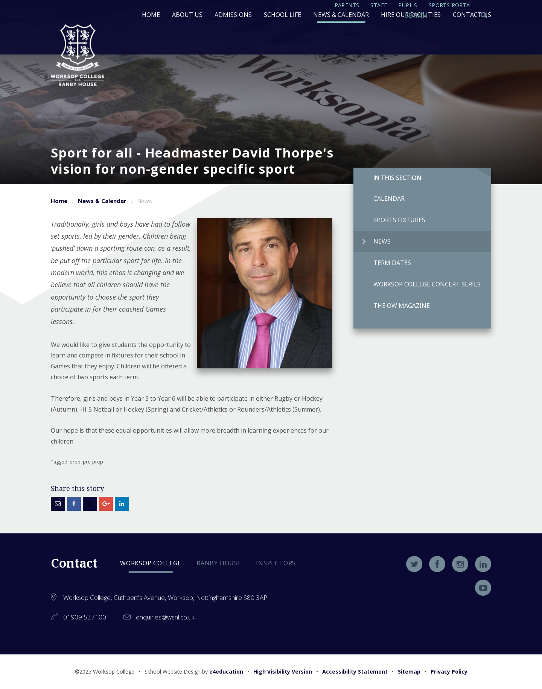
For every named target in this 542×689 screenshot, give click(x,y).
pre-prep (93, 461)
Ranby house (219, 563)
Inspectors (276, 563)
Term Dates (382, 262)
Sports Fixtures (389, 219)
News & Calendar (102, 200)
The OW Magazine (391, 305)
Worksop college (150, 563)
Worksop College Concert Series (417, 284)
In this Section (397, 178)
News (376, 241)
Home (59, 200)
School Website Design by (194, 671)
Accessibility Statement (355, 671)
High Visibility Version (282, 671)
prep (75, 461)
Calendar (379, 198)
